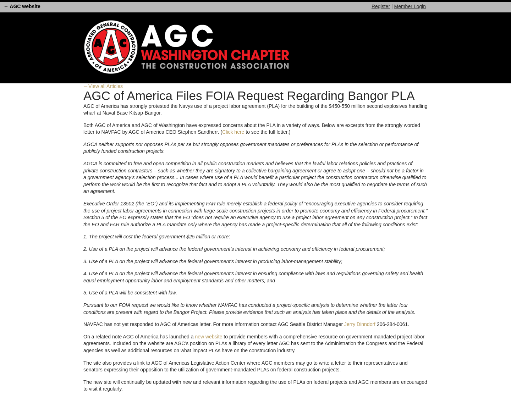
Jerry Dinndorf (359, 324)
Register (381, 6)
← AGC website (22, 6)
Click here (233, 132)
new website (208, 336)
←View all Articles (103, 86)
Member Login (410, 6)
